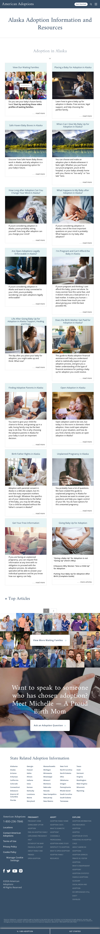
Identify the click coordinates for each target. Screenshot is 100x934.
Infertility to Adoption (59, 847)
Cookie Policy (9, 852)
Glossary (76, 881)
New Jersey (47, 797)
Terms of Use (9, 841)
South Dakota (65, 797)
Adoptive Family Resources (56, 856)
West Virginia (82, 784)
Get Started (81, 4)
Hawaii (30, 770)
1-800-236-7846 (13, 821)
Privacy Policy (10, 846)
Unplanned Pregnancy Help (37, 838)
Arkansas (14, 777)
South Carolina (66, 794)
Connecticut (15, 787)
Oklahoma (64, 780)
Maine (29, 797)
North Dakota (65, 773)
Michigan (47, 770)
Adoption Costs (56, 825)
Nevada (46, 791)
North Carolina (66, 770)
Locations (8, 827)
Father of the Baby (36, 843)
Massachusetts (49, 766)
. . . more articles (84, 582)
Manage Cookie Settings (14, 859)
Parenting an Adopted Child (81, 842)
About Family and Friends (35, 853)
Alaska (13, 770)
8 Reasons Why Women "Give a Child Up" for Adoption (72, 567)
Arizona (13, 773)
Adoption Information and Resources (81, 823)
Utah (79, 770)
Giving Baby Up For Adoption (35, 827)
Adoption (76, 828)
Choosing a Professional (55, 838)
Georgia (30, 766)
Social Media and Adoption (79, 886)
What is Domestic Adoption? (57, 830)
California (14, 780)
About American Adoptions (79, 849)
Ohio (62, 777)
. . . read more (39, 113)
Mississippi (47, 777)
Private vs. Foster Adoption (79, 860)
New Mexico (48, 801)
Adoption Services (80, 855)
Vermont (80, 773)
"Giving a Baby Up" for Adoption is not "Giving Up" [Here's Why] (71, 559)
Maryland (31, 801)
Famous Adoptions (80, 877)
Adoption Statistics (80, 873)
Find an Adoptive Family (38, 832)
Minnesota (47, 773)
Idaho (29, 773)
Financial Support (35, 847)
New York (64, 766)
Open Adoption (34, 858)
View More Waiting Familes (50, 640)
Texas (79, 766)
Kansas (30, 787)
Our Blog (76, 899)
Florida (13, 800)
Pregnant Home (34, 821)
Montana (47, 784)
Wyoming (80, 791)
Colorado (14, 784)
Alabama (14, 766)
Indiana (30, 780)
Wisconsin (81, 787)
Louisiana (31, 794)
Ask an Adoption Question (50, 725)
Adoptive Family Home (59, 821)
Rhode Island (65, 791)
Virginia (80, 777)
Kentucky (30, 791)
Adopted (76, 832)
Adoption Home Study (59, 843)
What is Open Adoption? (60, 851)
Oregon (63, 784)
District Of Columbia (14, 795)
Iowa (29, 784)
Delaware (14, 791)
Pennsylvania (65, 787)
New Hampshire (49, 794)
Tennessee (64, 801)
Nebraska (47, 787)
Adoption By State (80, 836)
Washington (81, 780)
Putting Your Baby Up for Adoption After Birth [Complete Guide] (72, 575)
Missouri (46, 780)
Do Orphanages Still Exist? (81, 894)
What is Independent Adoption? (81, 868)
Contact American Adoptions (12, 834)
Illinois (29, 777)
